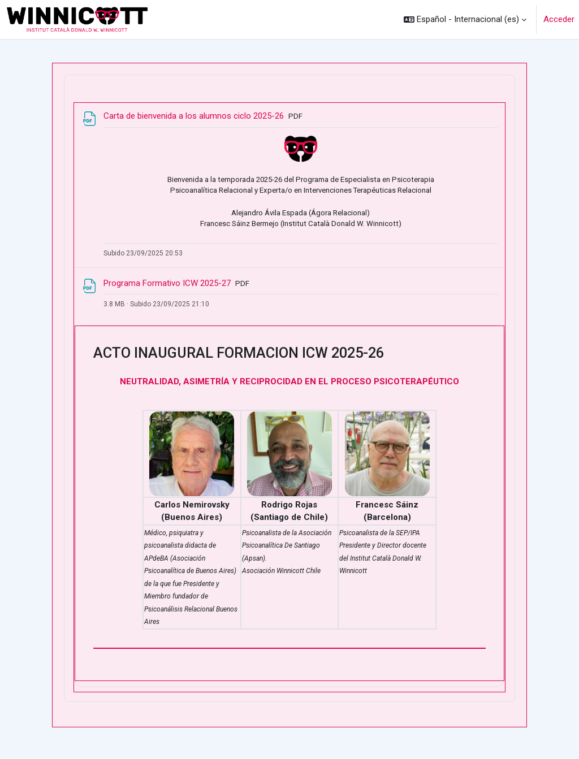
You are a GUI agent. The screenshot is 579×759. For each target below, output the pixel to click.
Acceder (558, 19)
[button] (465, 19)
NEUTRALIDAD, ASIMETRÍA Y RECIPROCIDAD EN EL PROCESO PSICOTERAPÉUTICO (289, 381)
